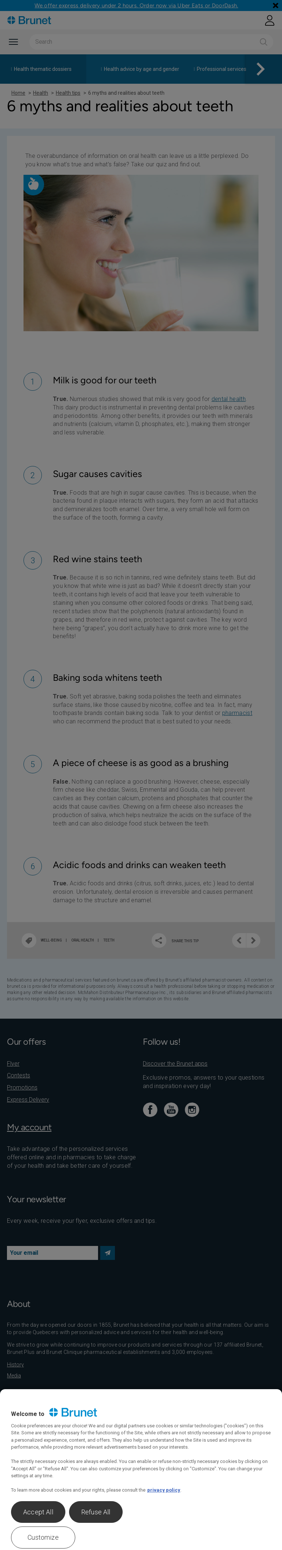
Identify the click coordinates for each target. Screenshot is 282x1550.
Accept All (38, 1512)
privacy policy (163, 1490)
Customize (43, 1537)
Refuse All (96, 1512)
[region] (141, 1469)
